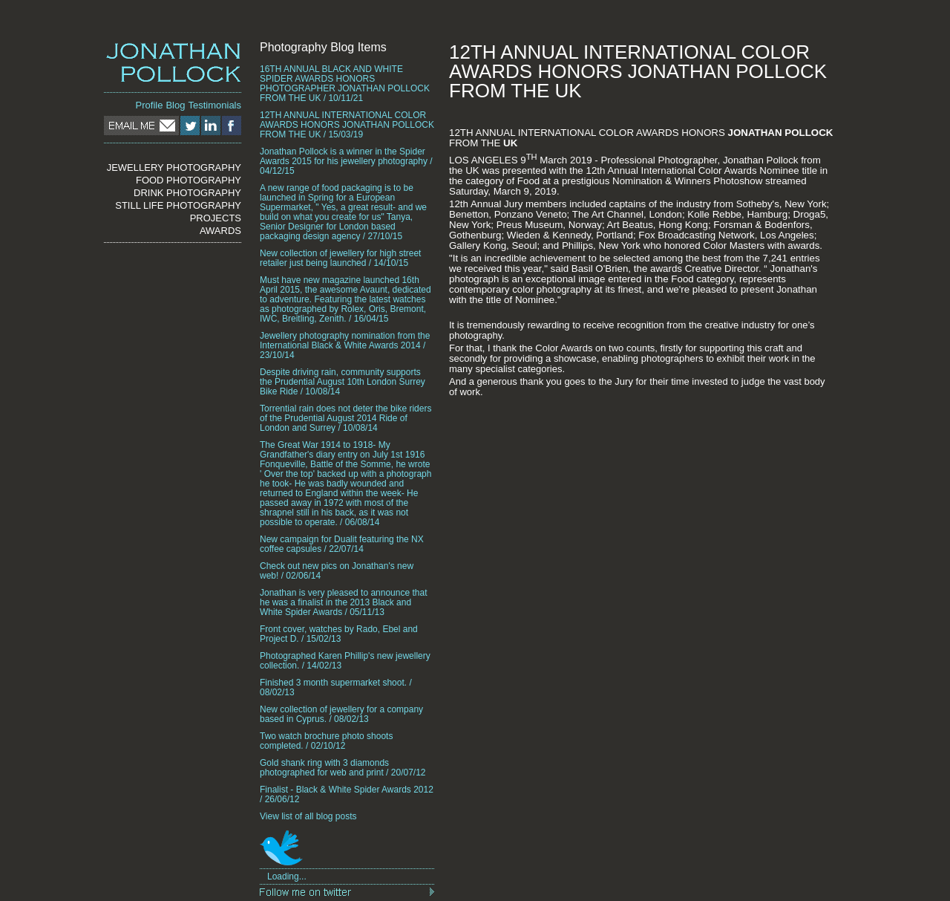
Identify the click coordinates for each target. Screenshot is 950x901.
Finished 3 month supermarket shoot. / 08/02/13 (336, 687)
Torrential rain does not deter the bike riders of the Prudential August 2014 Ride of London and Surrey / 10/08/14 (345, 418)
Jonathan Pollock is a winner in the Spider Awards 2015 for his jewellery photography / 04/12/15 (346, 161)
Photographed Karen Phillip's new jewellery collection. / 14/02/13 (345, 661)
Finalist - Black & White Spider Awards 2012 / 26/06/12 (346, 794)
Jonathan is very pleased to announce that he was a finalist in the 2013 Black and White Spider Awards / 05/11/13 (344, 602)
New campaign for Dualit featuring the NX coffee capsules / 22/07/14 (342, 544)
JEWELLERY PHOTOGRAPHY (174, 167)
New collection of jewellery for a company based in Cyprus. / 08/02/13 (341, 714)
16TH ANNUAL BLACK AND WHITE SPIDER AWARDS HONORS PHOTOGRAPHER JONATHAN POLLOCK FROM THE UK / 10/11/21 (345, 84)
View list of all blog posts (308, 817)
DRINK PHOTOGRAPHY (187, 192)
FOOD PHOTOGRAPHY (188, 180)
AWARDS (220, 230)
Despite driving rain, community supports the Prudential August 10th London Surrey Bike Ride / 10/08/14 (342, 382)
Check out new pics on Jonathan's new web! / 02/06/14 (336, 571)
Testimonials (214, 105)
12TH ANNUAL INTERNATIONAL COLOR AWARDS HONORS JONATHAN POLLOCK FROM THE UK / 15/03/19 (347, 125)
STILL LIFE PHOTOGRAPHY (178, 205)
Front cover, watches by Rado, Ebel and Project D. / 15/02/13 (339, 634)
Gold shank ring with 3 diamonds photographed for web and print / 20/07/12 (343, 768)
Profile (149, 105)
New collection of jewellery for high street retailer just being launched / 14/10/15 (340, 258)
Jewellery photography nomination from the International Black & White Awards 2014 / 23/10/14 (345, 345)
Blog (175, 105)
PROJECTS (215, 218)
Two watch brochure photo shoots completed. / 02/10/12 (326, 741)
